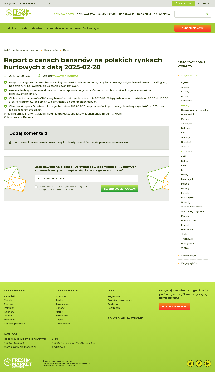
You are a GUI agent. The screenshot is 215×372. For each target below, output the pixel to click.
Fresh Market (28, 3)
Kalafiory (9, 311)
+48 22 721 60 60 (62, 342)
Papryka (8, 304)
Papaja (185, 216)
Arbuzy (185, 91)
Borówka (61, 296)
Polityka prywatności (120, 300)
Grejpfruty (187, 142)
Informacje (126, 15)
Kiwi (183, 165)
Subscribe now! (193, 28)
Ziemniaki (9, 296)
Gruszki (185, 146)
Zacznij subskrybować (119, 188)
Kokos (184, 161)
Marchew (9, 319)
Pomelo (185, 225)
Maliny (184, 174)
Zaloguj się (185, 3)
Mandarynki (187, 179)
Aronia (184, 96)
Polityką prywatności (65, 186)
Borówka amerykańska (194, 109)
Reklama (113, 304)
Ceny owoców (64, 15)
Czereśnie (187, 123)
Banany (185, 105)
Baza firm (144, 15)
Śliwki (184, 234)
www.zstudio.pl (66, 365)
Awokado (186, 100)
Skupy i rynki (107, 15)
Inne (111, 290)
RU (209, 3)
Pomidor (9, 307)
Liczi (183, 170)
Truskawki (187, 238)
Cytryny (185, 119)
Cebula (8, 300)
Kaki (183, 156)
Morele (185, 193)
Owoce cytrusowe (191, 206)
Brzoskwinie (188, 114)
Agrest (185, 82)
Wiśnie (185, 247)
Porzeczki (187, 229)
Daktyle (185, 128)
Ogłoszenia (162, 15)
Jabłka (188, 151)
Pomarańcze (188, 220)
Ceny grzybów (189, 263)
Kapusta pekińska (14, 323)
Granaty (185, 137)
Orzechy (186, 202)
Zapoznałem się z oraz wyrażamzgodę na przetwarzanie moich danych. (63, 188)
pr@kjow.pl (59, 347)
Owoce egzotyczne (192, 211)
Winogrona (187, 243)
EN (204, 3)
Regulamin (114, 296)
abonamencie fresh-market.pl (103, 113)
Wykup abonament (175, 306)
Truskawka (62, 304)
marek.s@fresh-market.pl (20, 347)
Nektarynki (187, 197)
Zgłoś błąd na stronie (125, 318)
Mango (185, 183)
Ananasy (186, 87)
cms (55, 365)
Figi (183, 132)
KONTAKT (10, 333)
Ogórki (8, 315)
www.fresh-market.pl (65, 75)
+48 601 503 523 (14, 342)
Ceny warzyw (86, 15)
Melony (185, 188)
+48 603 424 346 (84, 342)
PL (199, 3)
